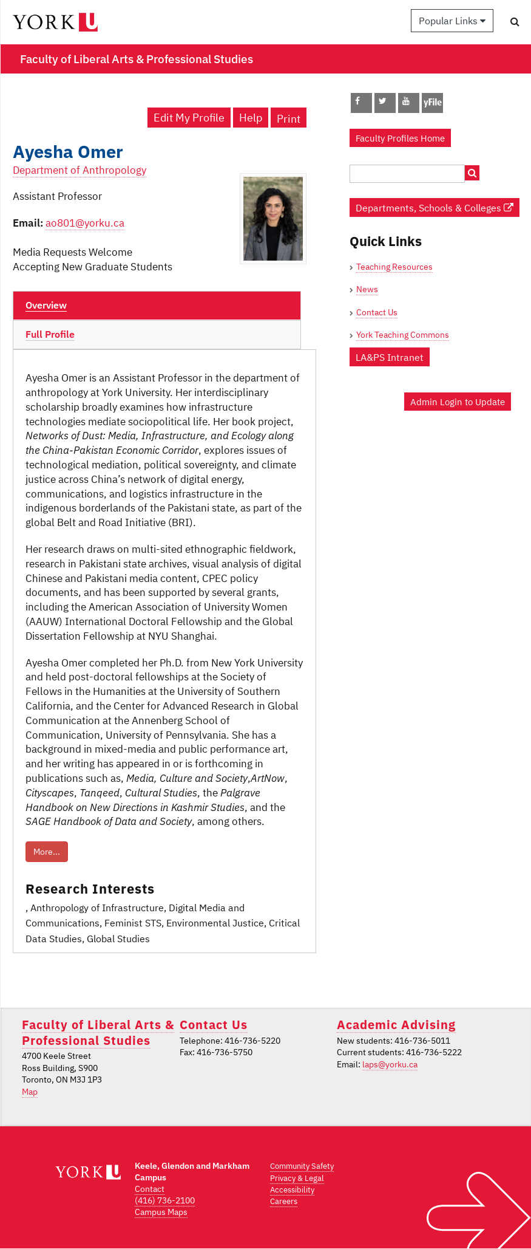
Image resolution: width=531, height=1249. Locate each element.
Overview (46, 305)
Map (30, 1091)
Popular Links (452, 21)
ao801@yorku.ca (85, 223)
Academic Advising (396, 1024)
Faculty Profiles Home (400, 138)
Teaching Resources (394, 266)
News (367, 289)
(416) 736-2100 (165, 1200)
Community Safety (302, 1166)
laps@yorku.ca (390, 1064)
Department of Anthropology (79, 170)
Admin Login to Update (457, 401)
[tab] (157, 305)
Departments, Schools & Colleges (434, 207)
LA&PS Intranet (390, 357)
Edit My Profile (189, 118)
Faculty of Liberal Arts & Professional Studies (98, 1032)
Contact (149, 1188)
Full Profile (50, 334)
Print (288, 119)
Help (250, 118)
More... (46, 851)
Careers (283, 1201)
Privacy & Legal (297, 1178)
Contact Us (376, 312)
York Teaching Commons (402, 334)
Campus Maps (161, 1211)
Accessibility (292, 1190)
